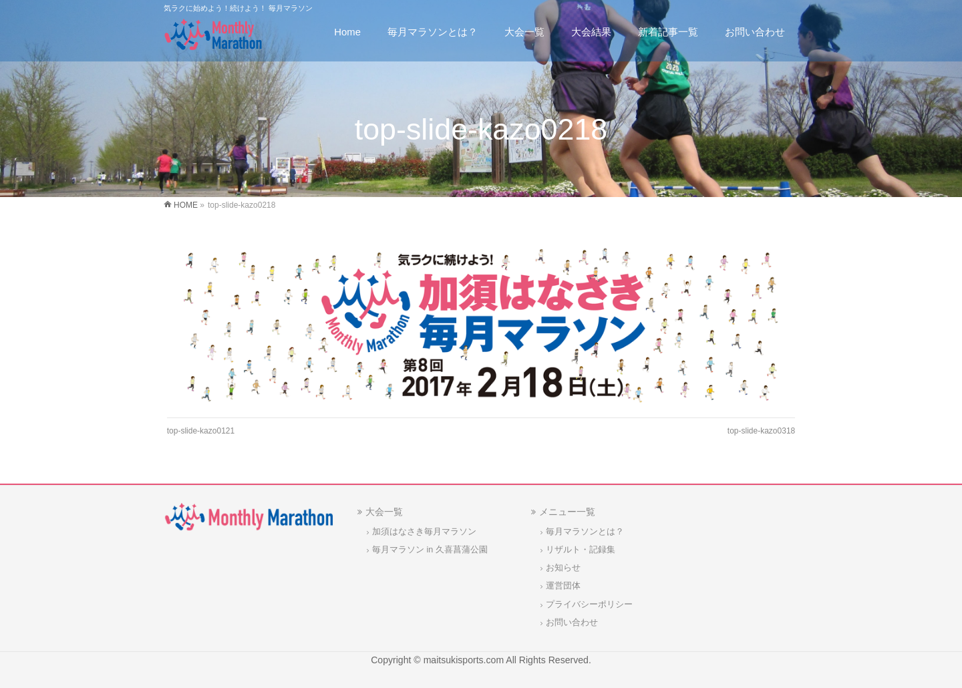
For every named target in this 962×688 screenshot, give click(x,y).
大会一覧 (384, 511)
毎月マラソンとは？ (585, 531)
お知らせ (563, 567)
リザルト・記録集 (580, 549)
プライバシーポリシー (589, 604)
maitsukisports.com (464, 660)
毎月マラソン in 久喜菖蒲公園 (430, 549)
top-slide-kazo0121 (200, 431)
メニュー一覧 (567, 511)
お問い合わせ (572, 622)
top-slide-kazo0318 (761, 431)
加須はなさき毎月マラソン (424, 531)
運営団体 (563, 585)
